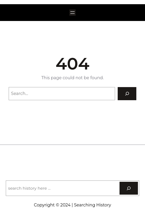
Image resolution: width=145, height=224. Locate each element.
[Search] (127, 93)
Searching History (72, 156)
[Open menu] (72, 12)
